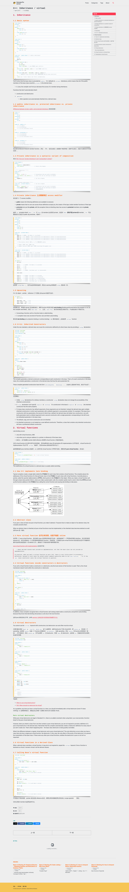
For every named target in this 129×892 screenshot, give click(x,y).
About (107, 3)
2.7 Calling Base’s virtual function (100, 54)
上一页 (33, 832)
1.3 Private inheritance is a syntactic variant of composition (103, 24)
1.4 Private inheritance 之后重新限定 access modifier (103, 28)
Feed (24, 886)
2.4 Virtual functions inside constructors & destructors (102, 45)
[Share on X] (15, 823)
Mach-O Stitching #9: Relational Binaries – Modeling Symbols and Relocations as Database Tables (25, 866)
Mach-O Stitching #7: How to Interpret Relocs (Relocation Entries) (76, 865)
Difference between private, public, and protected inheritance (30, 109)
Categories (94, 3)
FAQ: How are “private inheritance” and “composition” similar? (34, 159)
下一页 (72, 832)
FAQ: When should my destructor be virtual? (29, 705)
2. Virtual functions (97, 34)
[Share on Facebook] (21, 823)
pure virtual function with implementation (25, 546)
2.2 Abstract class (97, 39)
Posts (87, 3)
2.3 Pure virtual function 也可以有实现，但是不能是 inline (104, 42)
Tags (101, 3)
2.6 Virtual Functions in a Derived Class (102, 52)
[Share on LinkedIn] (29, 823)
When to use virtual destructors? (25, 703)
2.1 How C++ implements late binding (101, 36)
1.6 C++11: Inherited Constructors (101, 32)
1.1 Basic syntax (97, 18)
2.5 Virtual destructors (98, 48)
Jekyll (28, 888)
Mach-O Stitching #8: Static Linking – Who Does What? (50, 865)
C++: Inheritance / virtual (29, 8)
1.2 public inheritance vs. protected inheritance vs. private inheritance (104, 21)
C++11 (20, 807)
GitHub (18, 886)
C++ (20, 811)
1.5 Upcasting (97, 30)
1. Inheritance (96, 16)
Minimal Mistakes (33, 888)
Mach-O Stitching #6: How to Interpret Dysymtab (102, 865)
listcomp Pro (20, 3)
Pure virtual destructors (99, 50)
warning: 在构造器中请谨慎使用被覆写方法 (44, 617)
